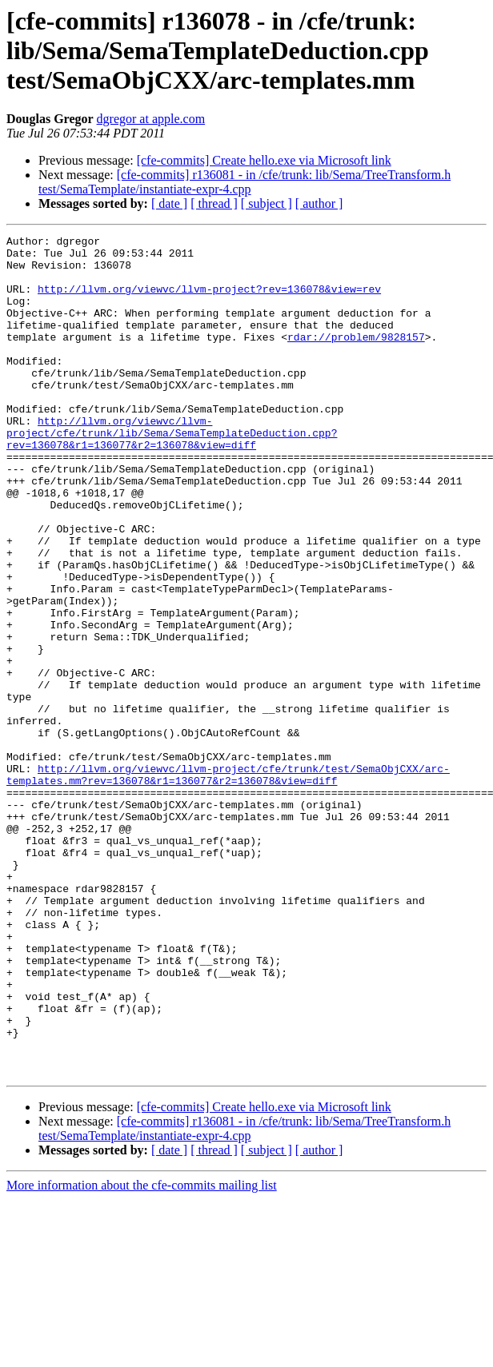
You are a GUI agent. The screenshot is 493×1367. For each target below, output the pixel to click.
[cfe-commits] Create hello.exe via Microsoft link (264, 160)
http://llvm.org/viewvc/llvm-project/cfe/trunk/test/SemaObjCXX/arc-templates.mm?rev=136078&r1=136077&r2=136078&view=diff (228, 883)
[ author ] (319, 203)
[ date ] (169, 203)
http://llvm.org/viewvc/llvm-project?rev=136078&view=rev (209, 300)
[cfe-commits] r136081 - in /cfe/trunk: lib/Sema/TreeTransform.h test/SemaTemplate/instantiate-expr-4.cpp (244, 182)
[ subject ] (266, 203)
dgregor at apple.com (151, 119)
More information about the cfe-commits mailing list (141, 1353)
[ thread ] (214, 203)
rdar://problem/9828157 (356, 358)
